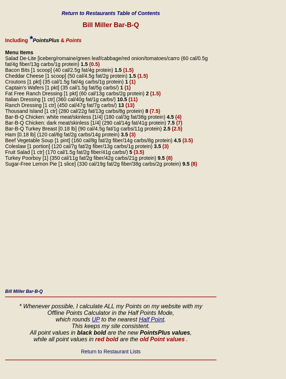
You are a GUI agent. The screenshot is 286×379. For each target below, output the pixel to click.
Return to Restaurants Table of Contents (111, 13)
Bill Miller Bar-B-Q (24, 291)
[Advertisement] (110, 230)
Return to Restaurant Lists (111, 351)
